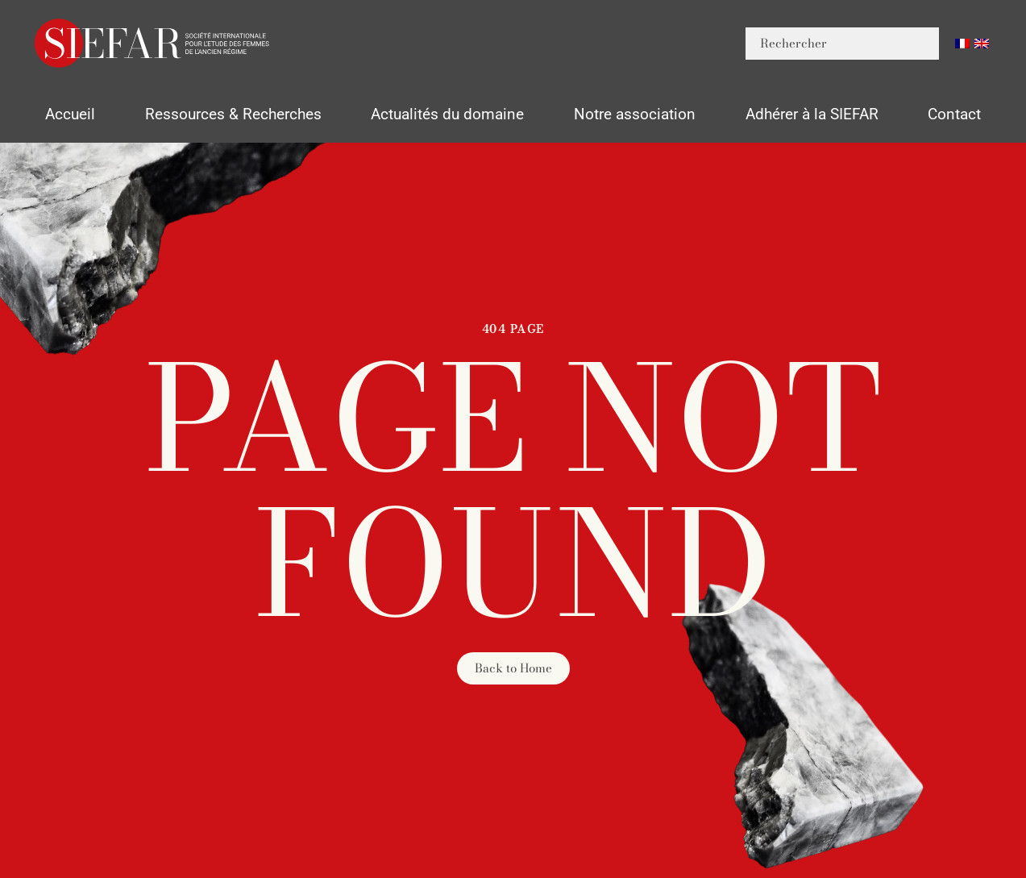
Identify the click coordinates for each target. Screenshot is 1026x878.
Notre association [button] (635, 114)
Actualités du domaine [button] (447, 114)
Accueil (70, 114)
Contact (954, 114)
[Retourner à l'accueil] (153, 43)
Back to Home (513, 668)
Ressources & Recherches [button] (233, 114)
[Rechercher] (842, 43)
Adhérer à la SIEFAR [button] (812, 114)
